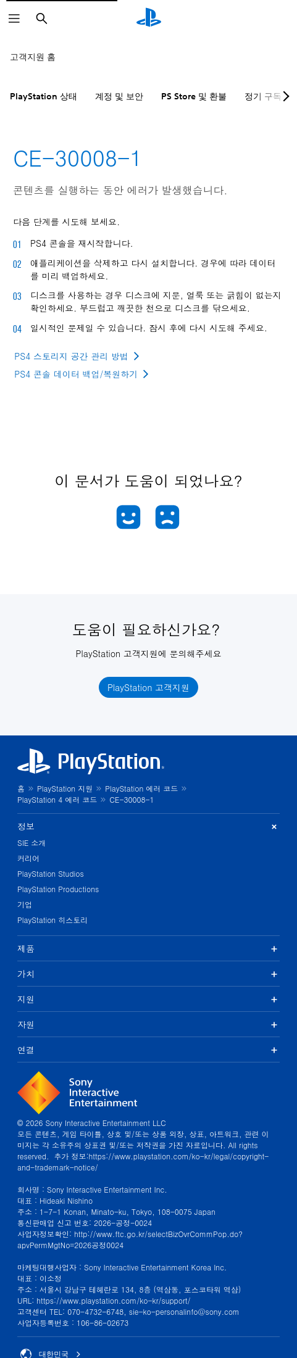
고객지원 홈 (33, 56)
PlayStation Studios (50, 873)
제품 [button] (148, 948)
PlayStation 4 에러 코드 (57, 799)
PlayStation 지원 (65, 788)
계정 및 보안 (119, 96)
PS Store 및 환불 (194, 96)
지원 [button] (148, 999)
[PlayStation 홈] (148, 18)
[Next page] (284, 96)
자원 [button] (148, 1024)
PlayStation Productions (58, 889)
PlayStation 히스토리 (52, 919)
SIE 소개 (31, 842)
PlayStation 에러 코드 (141, 788)
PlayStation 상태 (43, 96)
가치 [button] (148, 973)
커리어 (28, 858)
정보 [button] (148, 826)
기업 (24, 904)
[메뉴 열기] (14, 18)
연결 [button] (148, 1049)
